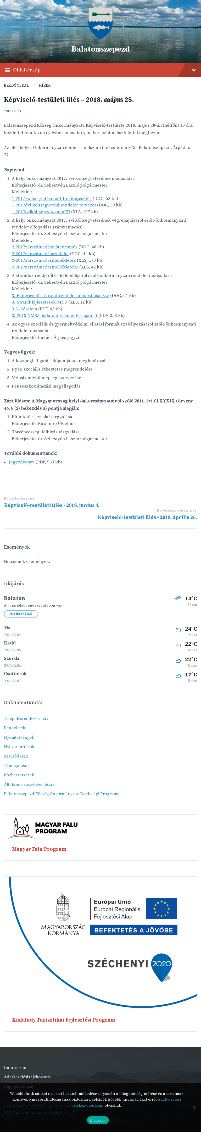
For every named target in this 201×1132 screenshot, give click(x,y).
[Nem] (194, 1107)
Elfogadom (98, 1120)
